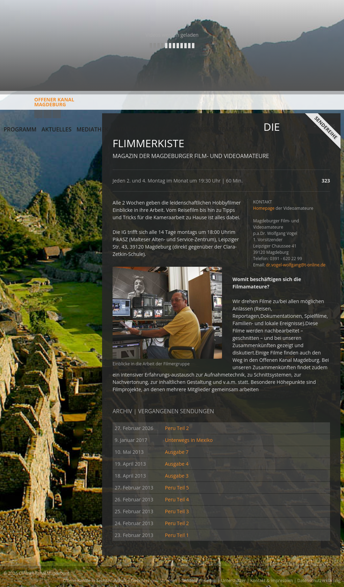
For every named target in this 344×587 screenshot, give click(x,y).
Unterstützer (233, 581)
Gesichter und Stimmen (154, 581)
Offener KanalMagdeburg (38, 104)
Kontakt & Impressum (271, 581)
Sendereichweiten (198, 581)
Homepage (263, 208)
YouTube (38, 114)
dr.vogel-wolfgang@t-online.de (295, 265)
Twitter (56, 114)
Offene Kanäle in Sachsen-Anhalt (95, 581)
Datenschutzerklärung (319, 581)
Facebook (47, 114)
